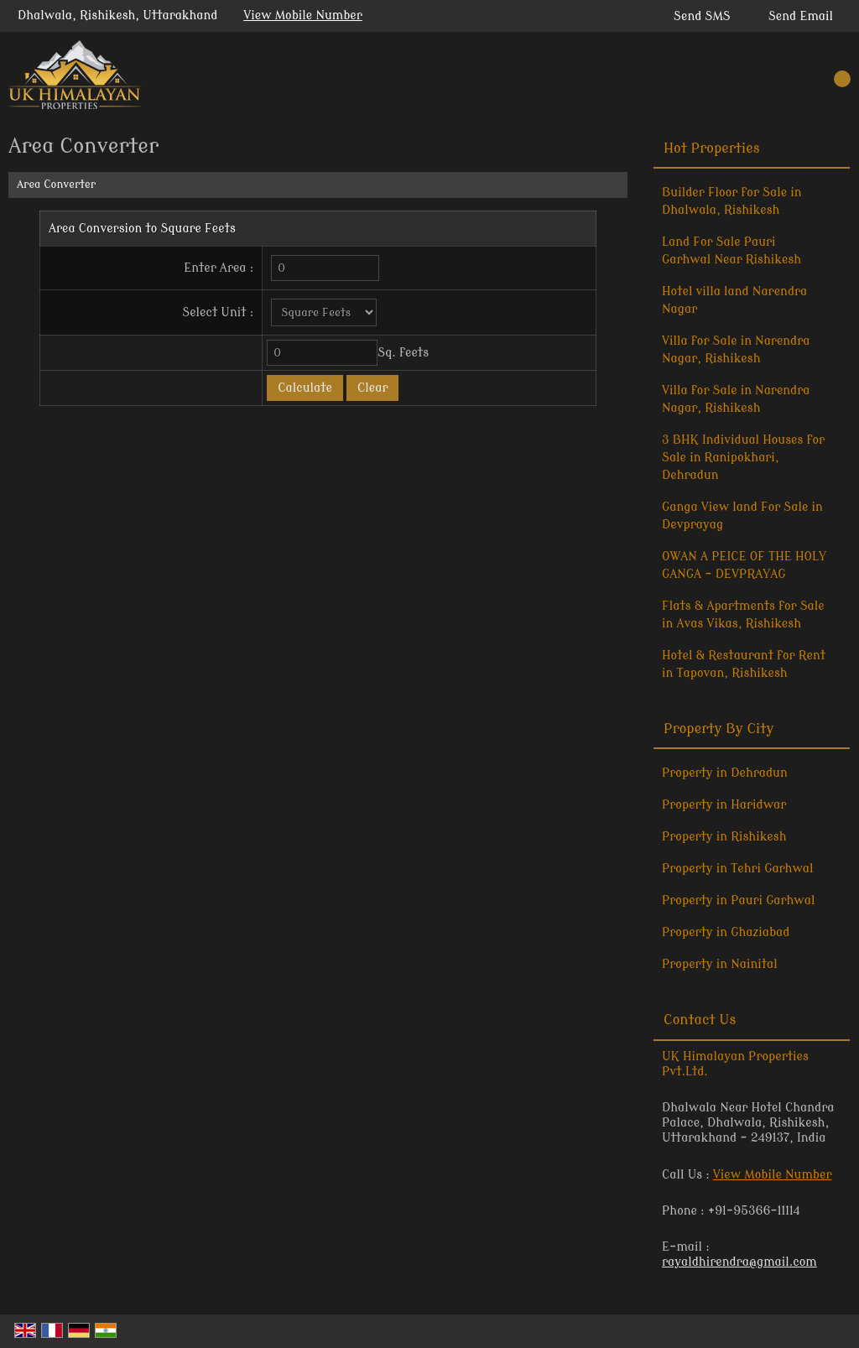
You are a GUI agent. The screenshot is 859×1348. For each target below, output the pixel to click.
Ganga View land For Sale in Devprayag (742, 516)
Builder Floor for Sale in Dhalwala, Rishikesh (732, 201)
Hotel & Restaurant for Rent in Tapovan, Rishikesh (743, 664)
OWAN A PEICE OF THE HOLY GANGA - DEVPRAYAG (744, 565)
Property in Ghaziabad (725, 932)
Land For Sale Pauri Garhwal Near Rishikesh (731, 251)
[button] (302, 15)
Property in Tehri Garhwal (738, 868)
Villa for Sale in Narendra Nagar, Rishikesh (736, 350)
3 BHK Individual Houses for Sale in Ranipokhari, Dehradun (743, 457)
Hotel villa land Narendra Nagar (734, 300)
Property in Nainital (720, 964)
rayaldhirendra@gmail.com (739, 1262)
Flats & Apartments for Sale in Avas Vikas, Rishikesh (743, 615)
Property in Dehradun (725, 773)
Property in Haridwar (724, 805)
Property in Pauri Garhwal (738, 900)
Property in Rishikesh (724, 836)
